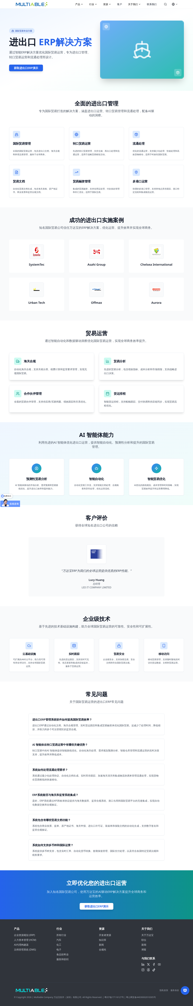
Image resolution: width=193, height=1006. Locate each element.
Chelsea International (156, 264)
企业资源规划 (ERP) (24, 935)
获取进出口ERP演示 (26, 68)
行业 (93, 4)
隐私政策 (164, 990)
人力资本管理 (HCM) (25, 940)
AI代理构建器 (21, 944)
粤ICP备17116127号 (114, 997)
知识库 (102, 940)
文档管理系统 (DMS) (25, 949)
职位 (143, 940)
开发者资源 (105, 935)
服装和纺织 (62, 959)
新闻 (101, 944)
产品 (79, 4)
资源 (107, 4)
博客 (143, 949)
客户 (119, 4)
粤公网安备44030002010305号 (141, 997)
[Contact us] (185, 990)
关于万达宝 (147, 935)
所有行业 (61, 935)
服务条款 (175, 990)
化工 (58, 944)
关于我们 (134, 4)
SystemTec (36, 264)
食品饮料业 (62, 954)
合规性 (102, 949)
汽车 (58, 940)
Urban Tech (36, 303)
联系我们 (152, 4)
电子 (58, 949)
